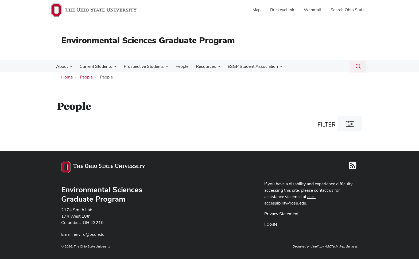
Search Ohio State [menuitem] (347, 10)
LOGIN (270, 224)
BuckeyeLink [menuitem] (282, 10)
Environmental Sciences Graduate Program (148, 40)
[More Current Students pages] (112, 68)
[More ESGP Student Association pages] (274, 68)
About (61, 66)
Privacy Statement (281, 214)
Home (67, 77)
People (178, 66)
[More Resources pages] (213, 68)
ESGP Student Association (247, 66)
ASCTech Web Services (341, 246)
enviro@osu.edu (90, 234)
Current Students (94, 66)
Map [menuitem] (257, 10)
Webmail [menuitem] (312, 10)
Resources (201, 66)
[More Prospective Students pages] (163, 68)
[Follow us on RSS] (352, 167)
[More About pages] (69, 68)
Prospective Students (141, 66)
